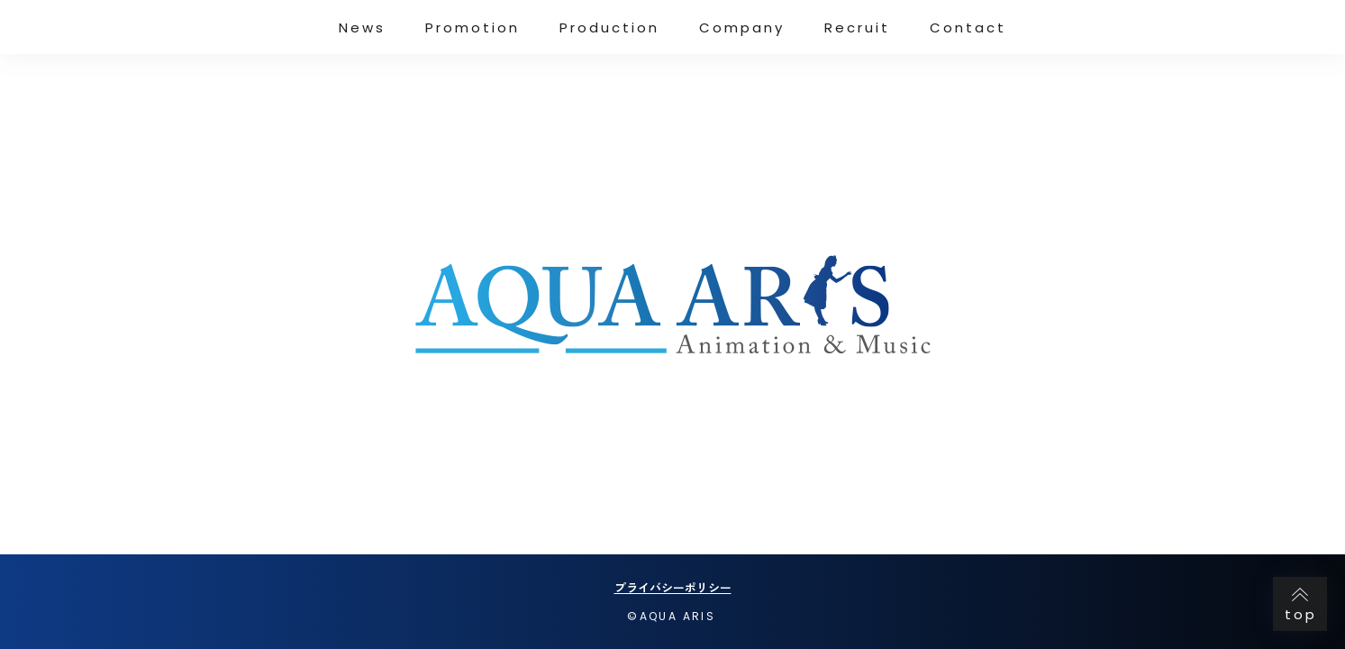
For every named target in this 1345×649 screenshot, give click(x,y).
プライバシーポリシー (673, 587)
